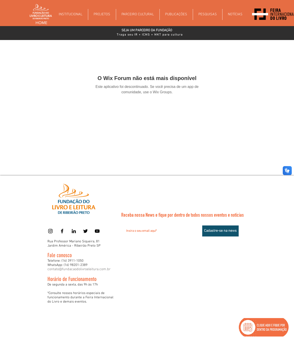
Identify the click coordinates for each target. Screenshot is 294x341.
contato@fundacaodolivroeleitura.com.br (78, 269)
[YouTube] (97, 231)
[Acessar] (230, 183)
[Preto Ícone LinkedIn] (74, 231)
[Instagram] (50, 231)
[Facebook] (62, 231)
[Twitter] (85, 231)
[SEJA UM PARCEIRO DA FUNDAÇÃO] (147, 30)
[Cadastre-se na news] (220, 230)
